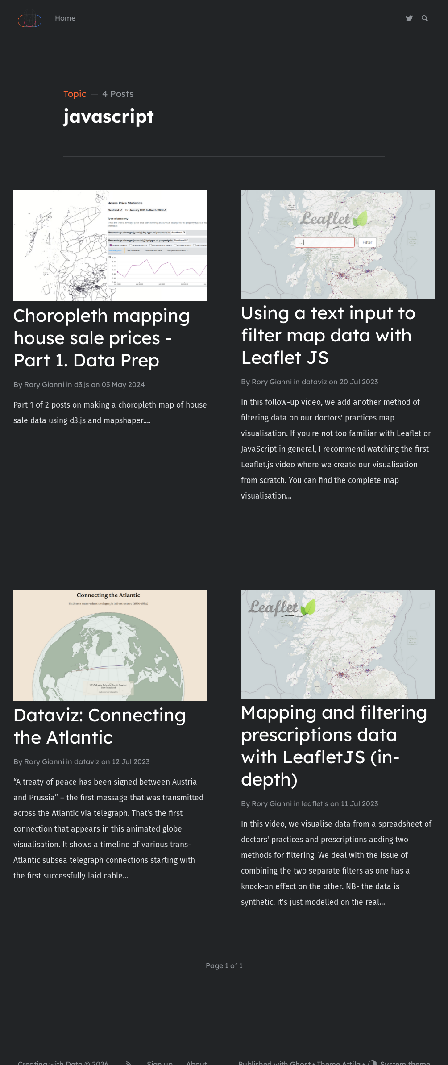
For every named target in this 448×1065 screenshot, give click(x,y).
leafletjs (315, 803)
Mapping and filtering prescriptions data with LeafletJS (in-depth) (334, 745)
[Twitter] (409, 18)
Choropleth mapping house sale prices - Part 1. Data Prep (101, 337)
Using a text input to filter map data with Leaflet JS (328, 334)
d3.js (81, 384)
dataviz (314, 381)
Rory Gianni (44, 384)
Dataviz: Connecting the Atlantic (99, 725)
